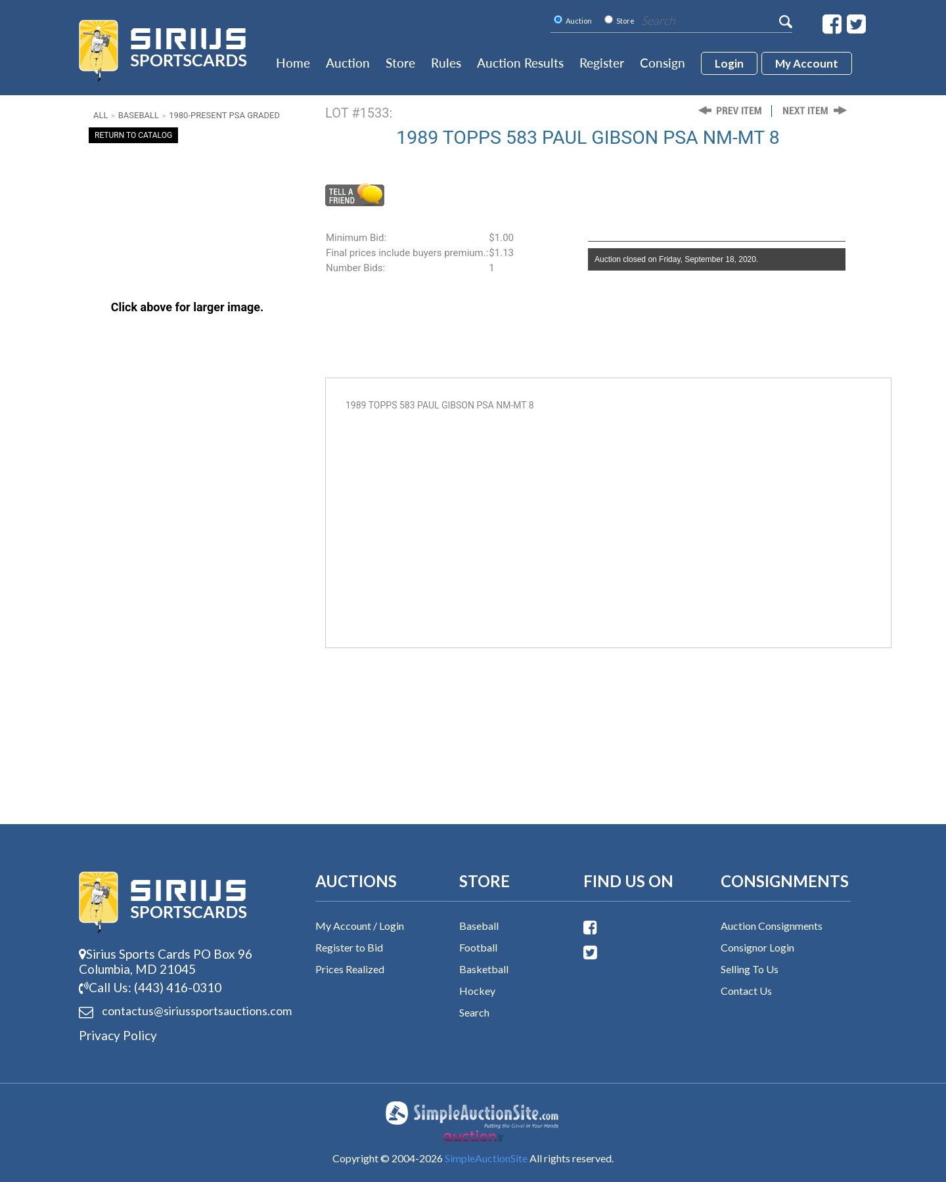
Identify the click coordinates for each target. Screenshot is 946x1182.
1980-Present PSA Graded (224, 115)
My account (806, 63)
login (729, 63)
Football (478, 947)
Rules (446, 62)
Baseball (138, 115)
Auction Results (520, 62)
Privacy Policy (118, 1035)
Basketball (483, 969)
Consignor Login (757, 947)
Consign (662, 62)
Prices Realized (349, 969)
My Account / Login (359, 925)
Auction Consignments (771, 925)
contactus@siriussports (180, 1011)
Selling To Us (749, 969)
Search (474, 1012)
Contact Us (746, 990)
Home (293, 62)
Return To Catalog (133, 135)
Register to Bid (349, 947)
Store (400, 62)
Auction (348, 62)
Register (601, 62)
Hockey (477, 990)
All (100, 115)
